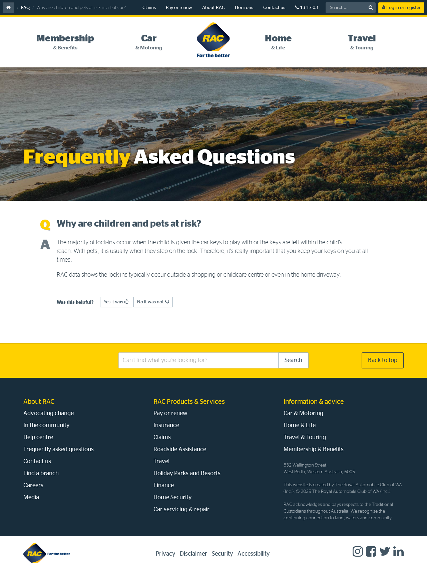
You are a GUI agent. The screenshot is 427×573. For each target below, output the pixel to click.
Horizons (244, 7)
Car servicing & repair (181, 510)
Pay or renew (179, 7)
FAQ (25, 7)
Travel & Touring (305, 438)
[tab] (65, 42)
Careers (33, 486)
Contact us (274, 7)
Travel (161, 462)
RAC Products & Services (189, 401)
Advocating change (48, 413)
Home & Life (300, 425)
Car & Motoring (303, 413)
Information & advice (314, 401)
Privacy (165, 554)
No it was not (153, 301)
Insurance (166, 425)
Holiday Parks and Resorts (187, 474)
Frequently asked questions (58, 450)
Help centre (38, 438)
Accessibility (254, 554)
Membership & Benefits (314, 450)
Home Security (172, 498)
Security (222, 554)
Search (293, 360)
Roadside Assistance (179, 450)
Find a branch (41, 474)
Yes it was (116, 301)
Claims (149, 7)
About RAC (213, 7)
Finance (163, 486)
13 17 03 (306, 7)
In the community (46, 425)
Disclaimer (193, 554)
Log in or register (401, 7)
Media (31, 498)
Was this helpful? (75, 302)
